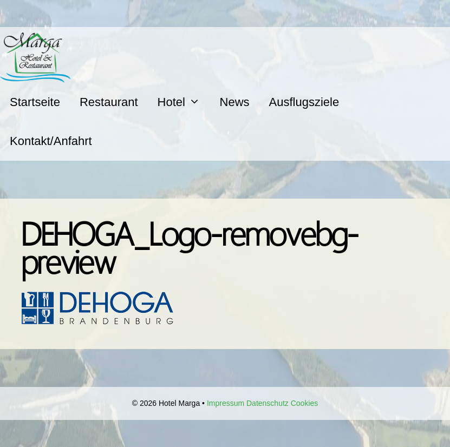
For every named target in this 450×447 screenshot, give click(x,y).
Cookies (304, 403)
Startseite (35, 102)
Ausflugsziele (304, 102)
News (235, 102)
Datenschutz (267, 403)
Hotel (184, 102)
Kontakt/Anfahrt (51, 141)
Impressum (225, 403)
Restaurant (109, 102)
